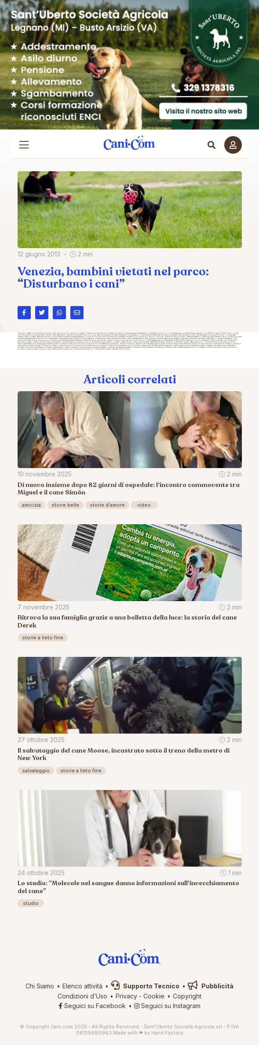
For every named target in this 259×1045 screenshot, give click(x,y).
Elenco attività (82, 986)
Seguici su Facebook (92, 1005)
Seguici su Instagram (167, 1005)
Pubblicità (210, 986)
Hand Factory (167, 1033)
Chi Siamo (40, 986)
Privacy (126, 996)
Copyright (187, 996)
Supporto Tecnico (145, 986)
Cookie (153, 996)
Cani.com (129, 143)
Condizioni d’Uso (82, 996)
